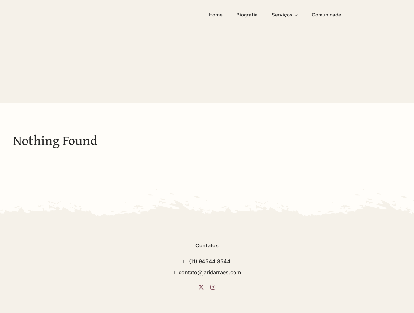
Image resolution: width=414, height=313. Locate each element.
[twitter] (201, 287)
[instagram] (212, 287)
